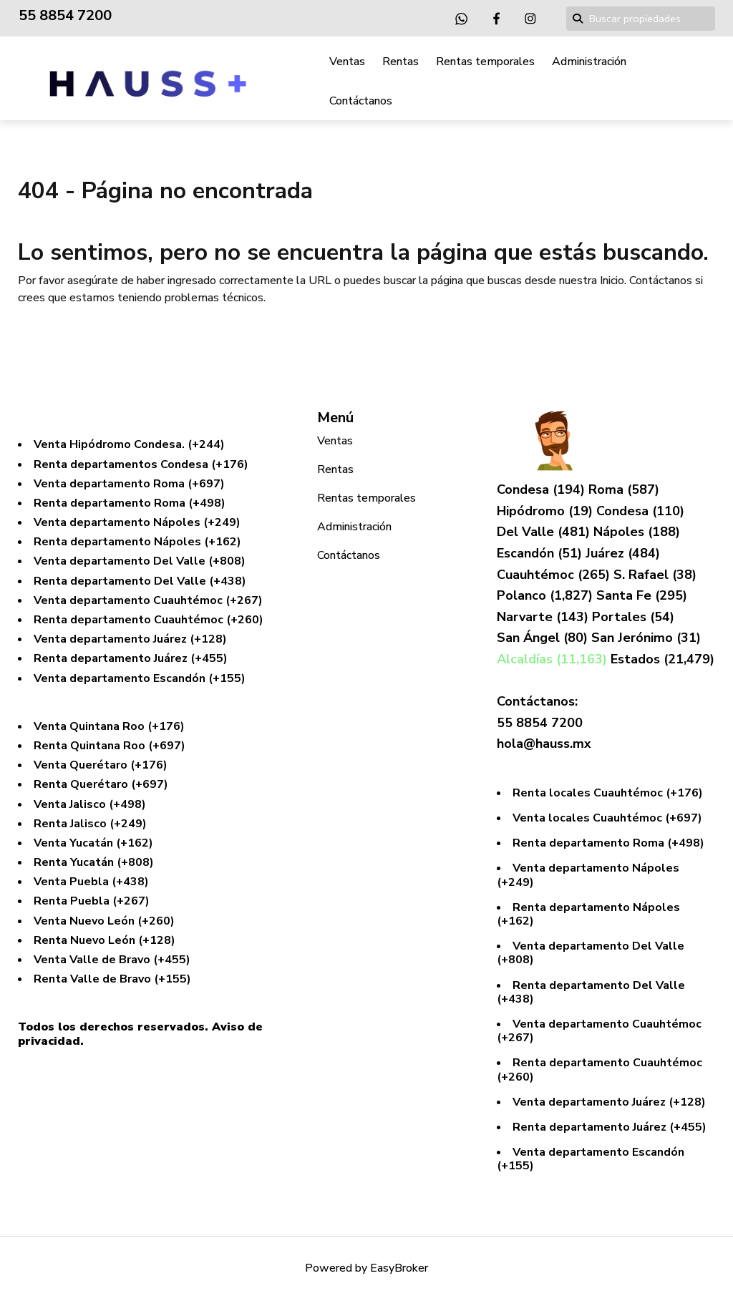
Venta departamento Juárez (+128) (130, 639)
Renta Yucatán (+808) (94, 862)
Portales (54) (633, 616)
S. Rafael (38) (654, 574)
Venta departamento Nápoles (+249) (137, 522)
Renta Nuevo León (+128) (104, 940)
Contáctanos (360, 101)
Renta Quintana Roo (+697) (109, 746)
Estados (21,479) (662, 659)
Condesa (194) (542, 489)
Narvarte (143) (544, 616)
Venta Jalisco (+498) (90, 804)
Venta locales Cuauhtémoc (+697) (607, 818)
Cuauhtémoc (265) (555, 574)
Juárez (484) (623, 553)
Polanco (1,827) (546, 595)
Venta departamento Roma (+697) (129, 484)
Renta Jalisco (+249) (90, 824)
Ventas (347, 61)
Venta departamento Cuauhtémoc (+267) (148, 600)
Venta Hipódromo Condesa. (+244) (129, 444)
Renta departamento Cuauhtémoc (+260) (148, 620)
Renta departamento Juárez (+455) (131, 658)
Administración (589, 61)
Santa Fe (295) (641, 595)
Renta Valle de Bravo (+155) (112, 979)
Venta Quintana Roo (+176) (109, 726)
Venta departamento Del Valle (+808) (140, 561)
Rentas (400, 61)
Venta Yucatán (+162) (93, 843)
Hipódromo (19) (546, 511)
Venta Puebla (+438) (91, 882)
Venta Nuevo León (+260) (104, 921)
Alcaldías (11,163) (554, 659)
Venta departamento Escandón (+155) (140, 678)
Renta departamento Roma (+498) (129, 503)
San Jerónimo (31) (646, 637)
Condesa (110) (640, 511)
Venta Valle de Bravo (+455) (112, 960)
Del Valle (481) (545, 531)
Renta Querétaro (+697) (101, 784)
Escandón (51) (541, 553)
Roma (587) (623, 489)
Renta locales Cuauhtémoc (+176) (608, 793)
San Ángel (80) (544, 637)
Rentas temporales (485, 61)
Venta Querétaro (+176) (101, 765)
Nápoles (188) (636, 531)
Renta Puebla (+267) (92, 901)
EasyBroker (399, 1268)
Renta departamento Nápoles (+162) (137, 542)
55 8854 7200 (65, 15)
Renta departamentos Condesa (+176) (141, 464)
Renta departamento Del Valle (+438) (140, 581)
